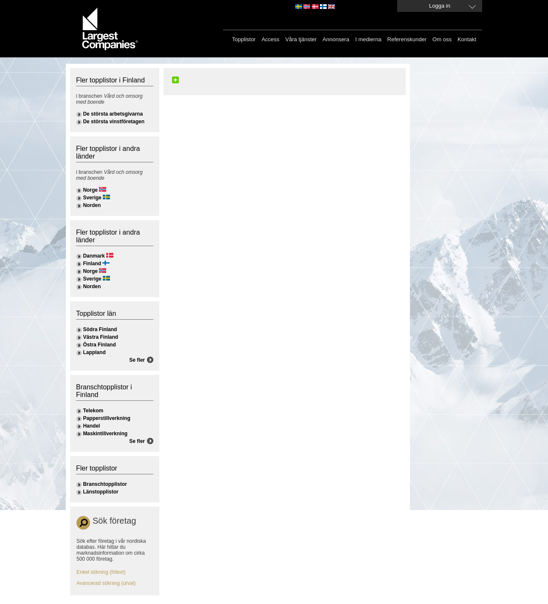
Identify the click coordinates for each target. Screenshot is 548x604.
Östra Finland (99, 345)
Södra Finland (100, 329)
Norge (90, 190)
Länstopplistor (100, 492)
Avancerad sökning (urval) (106, 583)
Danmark (94, 256)
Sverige (92, 198)
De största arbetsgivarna (113, 114)
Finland (92, 264)
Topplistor (244, 39)
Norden (92, 205)
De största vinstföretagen (113, 122)
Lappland (94, 352)
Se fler (137, 360)
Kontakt (467, 39)
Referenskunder (407, 39)
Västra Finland (100, 337)
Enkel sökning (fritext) (100, 572)
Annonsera (335, 39)
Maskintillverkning (105, 434)
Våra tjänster (301, 39)
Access (271, 39)
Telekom (93, 411)
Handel (91, 426)
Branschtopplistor (105, 484)
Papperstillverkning (106, 418)
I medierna (368, 39)
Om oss (442, 39)
